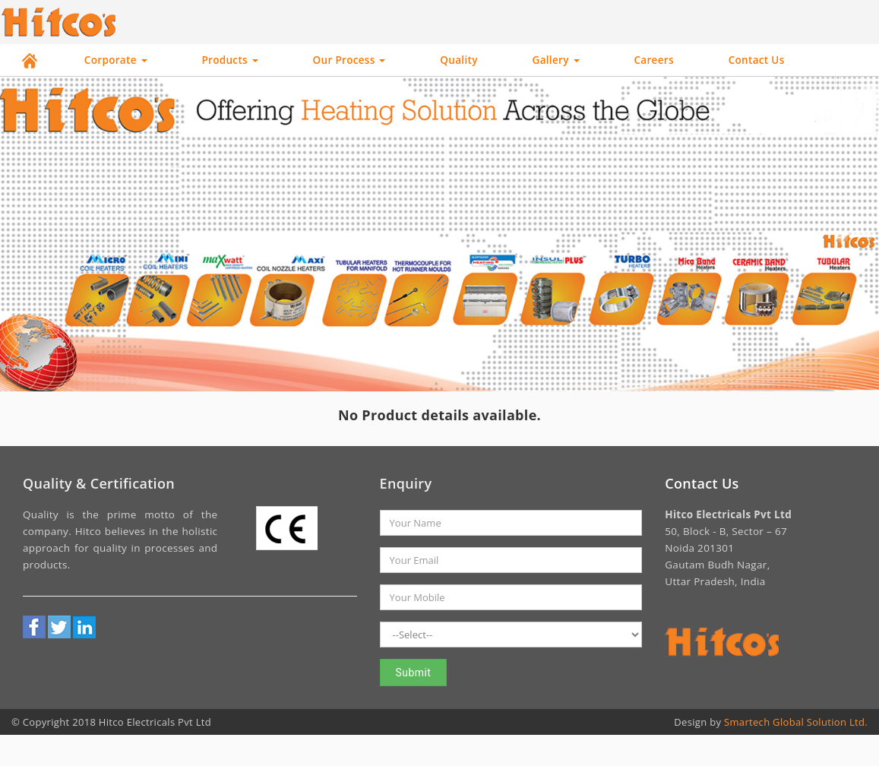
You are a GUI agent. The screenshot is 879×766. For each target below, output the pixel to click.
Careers (653, 60)
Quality (458, 60)
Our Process (349, 60)
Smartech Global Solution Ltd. (796, 722)
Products (229, 60)
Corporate (115, 60)
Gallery (556, 60)
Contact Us (757, 60)
